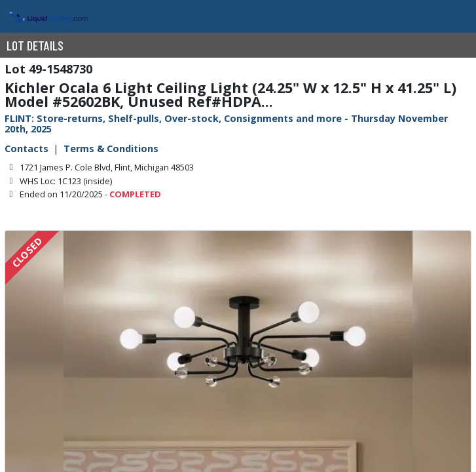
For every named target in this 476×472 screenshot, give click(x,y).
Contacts (26, 148)
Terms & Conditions (111, 148)
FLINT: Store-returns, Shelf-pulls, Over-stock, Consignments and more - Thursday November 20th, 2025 (226, 123)
